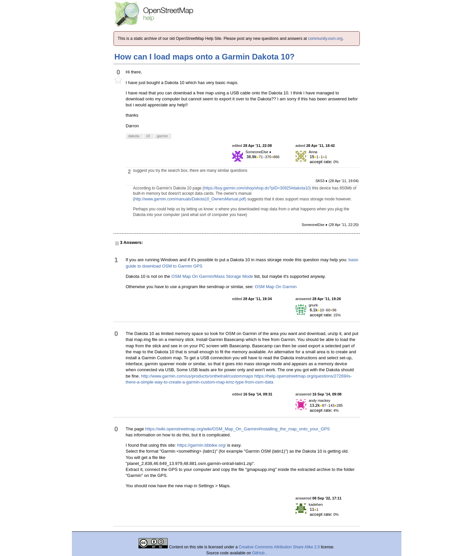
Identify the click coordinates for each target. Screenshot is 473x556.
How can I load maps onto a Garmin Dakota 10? (205, 56)
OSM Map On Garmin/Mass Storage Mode (212, 276)
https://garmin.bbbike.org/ (201, 445)
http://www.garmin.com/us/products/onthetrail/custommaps (197, 376)
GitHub (259, 553)
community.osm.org (325, 38)
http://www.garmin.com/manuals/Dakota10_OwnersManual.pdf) (190, 199)
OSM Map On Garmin (276, 286)
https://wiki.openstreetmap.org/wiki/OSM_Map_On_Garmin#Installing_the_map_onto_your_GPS (237, 428)
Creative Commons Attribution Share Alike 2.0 (279, 547)
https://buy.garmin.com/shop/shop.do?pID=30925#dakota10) (257, 188)
